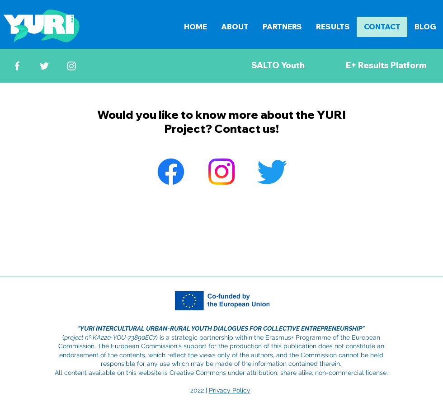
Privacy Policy (229, 390)
